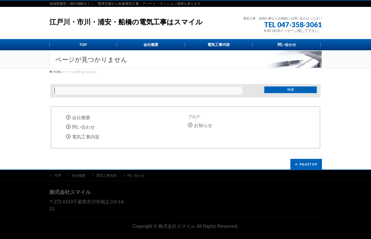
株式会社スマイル (176, 226)
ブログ (194, 116)
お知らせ (203, 125)
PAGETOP (309, 164)
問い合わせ (83, 127)
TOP (57, 176)
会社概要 (81, 117)
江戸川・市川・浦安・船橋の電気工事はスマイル (126, 22)
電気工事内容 (86, 136)
